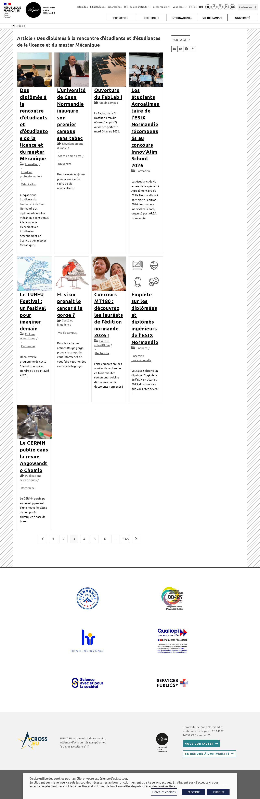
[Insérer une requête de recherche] (248, 7)
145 (126, 539)
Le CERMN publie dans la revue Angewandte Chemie (34, 456)
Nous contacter (199, 743)
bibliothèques (97, 6)
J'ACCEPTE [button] (193, 792)
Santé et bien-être (69, 155)
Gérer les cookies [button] (164, 792)
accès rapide (161, 6)
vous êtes (180, 6)
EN (195, 6)
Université (65, 163)
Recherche (28, 346)
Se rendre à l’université (207, 753)
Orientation (28, 184)
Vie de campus (108, 102)
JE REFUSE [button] (218, 792)
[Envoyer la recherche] (255, 7)
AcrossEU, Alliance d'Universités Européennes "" (83, 742)
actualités (82, 6)
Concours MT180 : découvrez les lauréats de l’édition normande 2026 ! (108, 315)
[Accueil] (13, 25)
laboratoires (114, 6)
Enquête (141, 348)
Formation (31, 164)
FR (190, 6)
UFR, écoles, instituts (137, 6)
